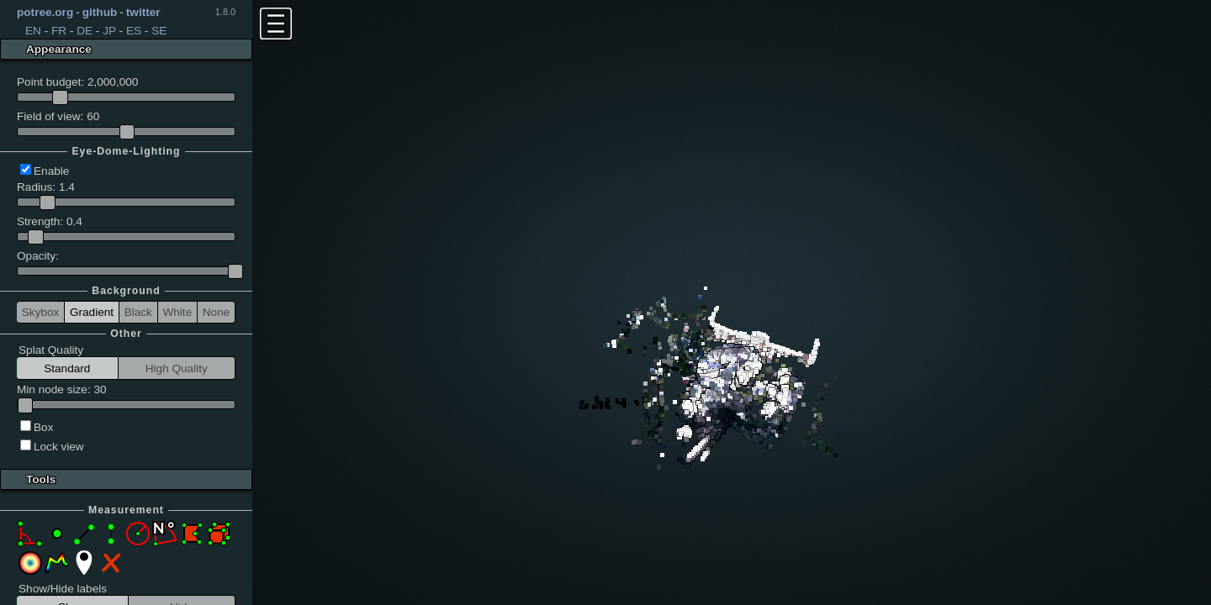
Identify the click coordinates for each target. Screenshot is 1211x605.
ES (133, 30)
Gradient (92, 312)
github (100, 12)
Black (138, 312)
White (177, 312)
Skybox (41, 312)
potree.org (45, 12)
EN (33, 30)
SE (159, 30)
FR (58, 30)
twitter (143, 12)
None (216, 312)
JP (109, 30)
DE (85, 30)
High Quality (176, 368)
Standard (67, 368)
